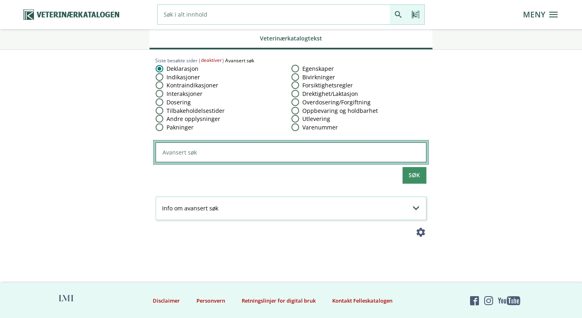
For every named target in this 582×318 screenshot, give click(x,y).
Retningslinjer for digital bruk (279, 300)
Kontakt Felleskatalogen (362, 300)
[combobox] (274, 14)
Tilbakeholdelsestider (196, 110)
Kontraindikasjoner (192, 85)
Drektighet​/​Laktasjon (330, 94)
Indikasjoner (183, 77)
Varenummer (320, 127)
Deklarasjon (182, 68)
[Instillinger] (421, 234)
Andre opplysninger (193, 119)
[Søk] (398, 14)
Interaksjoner (184, 94)
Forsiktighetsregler (327, 85)
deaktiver (211, 60)
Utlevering (316, 119)
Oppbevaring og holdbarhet (340, 110)
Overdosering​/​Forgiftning (336, 102)
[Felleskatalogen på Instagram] (488, 300)
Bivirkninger (318, 77)
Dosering (179, 102)
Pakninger (180, 127)
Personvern (210, 300)
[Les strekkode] (415, 14)
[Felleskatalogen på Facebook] (474, 300)
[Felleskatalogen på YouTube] (509, 300)
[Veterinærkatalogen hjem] (71, 14)
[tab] (291, 39)
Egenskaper (318, 68)
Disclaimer (166, 300)
